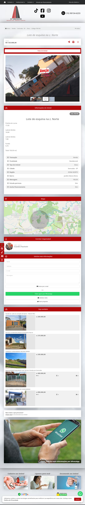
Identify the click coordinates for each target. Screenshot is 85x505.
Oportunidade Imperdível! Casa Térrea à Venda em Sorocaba (23, 370)
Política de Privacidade (11, 500)
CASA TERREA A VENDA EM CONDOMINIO (17, 389)
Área (28, 28)
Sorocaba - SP (21, 28)
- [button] (6, 205)
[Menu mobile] (5, 2)
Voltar (77, 28)
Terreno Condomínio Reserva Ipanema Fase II (19, 332)
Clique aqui (8, 414)
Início (7, 28)
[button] (11, 76)
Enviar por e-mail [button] (42, 286)
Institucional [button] (19, 2)
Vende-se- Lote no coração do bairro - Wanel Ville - (20, 313)
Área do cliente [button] (73, 2)
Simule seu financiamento (43, 2)
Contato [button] (29, 2)
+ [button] (6, 203)
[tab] (11, 50)
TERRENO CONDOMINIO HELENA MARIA (17, 351)
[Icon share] (36, 10)
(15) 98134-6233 (73, 13)
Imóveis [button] (10, 2)
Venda (14, 28)
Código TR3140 (35, 28)
